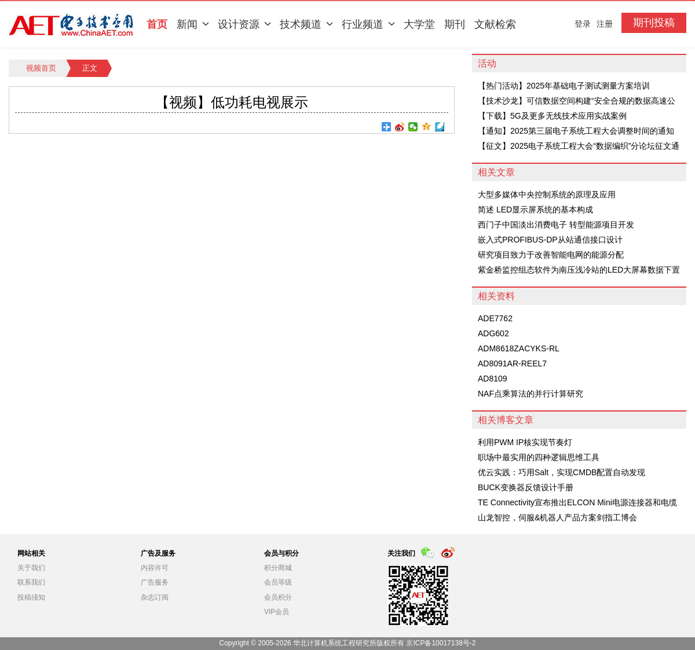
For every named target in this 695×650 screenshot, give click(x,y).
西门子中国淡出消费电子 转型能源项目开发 (556, 224)
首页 (157, 24)
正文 (89, 68)
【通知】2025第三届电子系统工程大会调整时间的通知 (576, 130)
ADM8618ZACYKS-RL (518, 348)
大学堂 (419, 24)
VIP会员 (276, 612)
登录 (583, 23)
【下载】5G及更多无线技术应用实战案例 (552, 115)
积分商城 (278, 568)
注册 (605, 23)
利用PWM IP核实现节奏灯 (525, 442)
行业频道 (368, 24)
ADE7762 (495, 318)
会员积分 (278, 597)
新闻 (193, 24)
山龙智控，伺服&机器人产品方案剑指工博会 (557, 517)
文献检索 (495, 24)
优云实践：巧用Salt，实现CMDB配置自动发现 (561, 472)
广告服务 (155, 582)
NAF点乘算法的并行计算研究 (530, 393)
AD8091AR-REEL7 (512, 363)
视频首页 (41, 68)
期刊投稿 (654, 22)
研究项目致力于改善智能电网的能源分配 (551, 254)
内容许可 (155, 568)
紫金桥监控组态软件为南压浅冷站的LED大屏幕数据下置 (579, 269)
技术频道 (306, 24)
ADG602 (493, 333)
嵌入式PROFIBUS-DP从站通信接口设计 (550, 239)
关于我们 (31, 568)
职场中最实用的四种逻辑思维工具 (538, 457)
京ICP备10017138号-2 (440, 643)
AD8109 (492, 378)
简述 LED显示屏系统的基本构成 (535, 209)
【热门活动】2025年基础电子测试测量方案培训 (564, 85)
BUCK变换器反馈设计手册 (525, 487)
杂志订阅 (155, 597)
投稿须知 (31, 597)
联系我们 (31, 582)
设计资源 (244, 24)
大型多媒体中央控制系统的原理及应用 (547, 194)
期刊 (454, 24)
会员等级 (278, 582)
